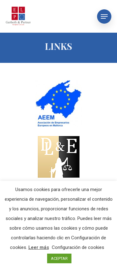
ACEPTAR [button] (59, 258)
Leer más (38, 247)
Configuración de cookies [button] (78, 247)
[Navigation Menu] (104, 16)
